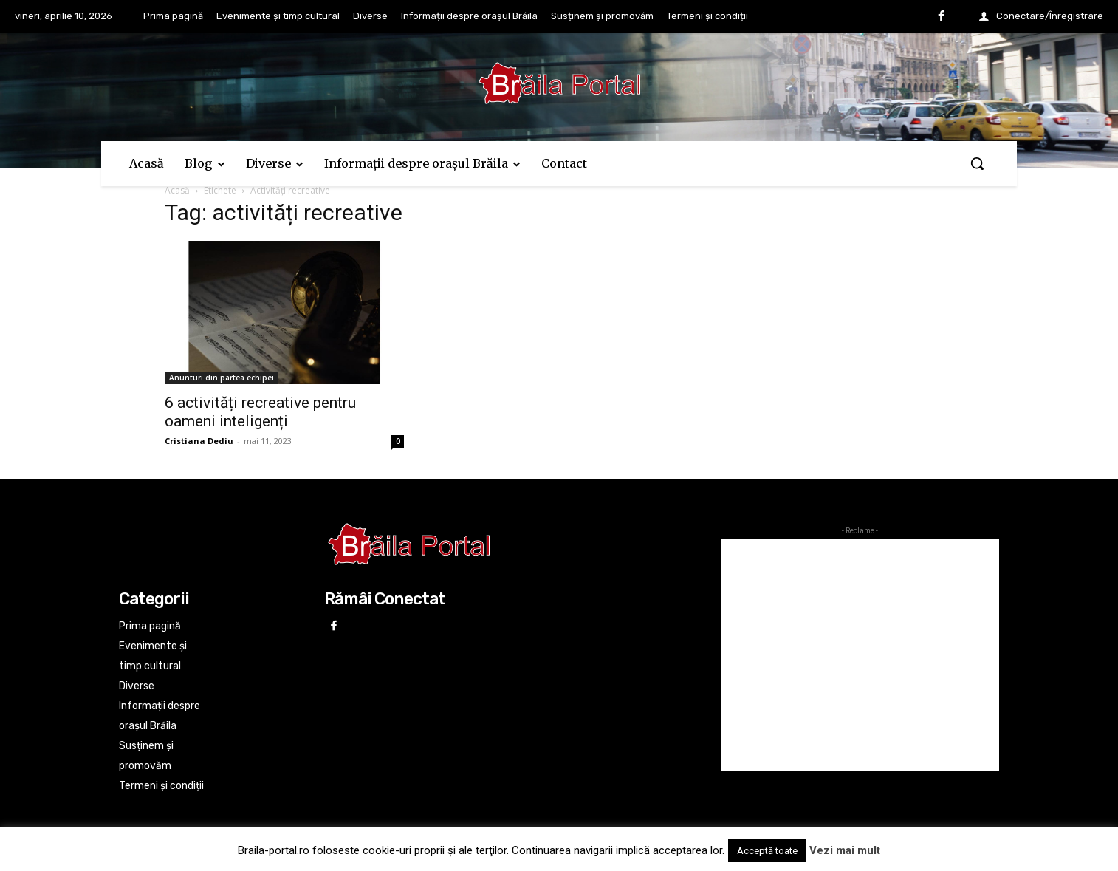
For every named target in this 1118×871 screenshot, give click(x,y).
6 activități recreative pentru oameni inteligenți (260, 412)
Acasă (177, 190)
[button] (977, 163)
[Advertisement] (860, 655)
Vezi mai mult (844, 850)
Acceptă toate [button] (767, 850)
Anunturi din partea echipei (221, 377)
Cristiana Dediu (199, 440)
